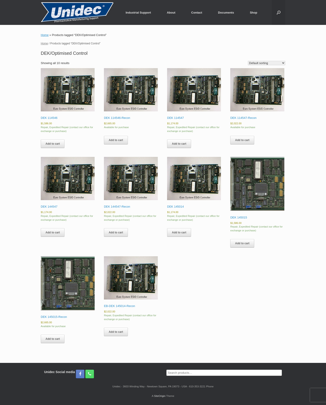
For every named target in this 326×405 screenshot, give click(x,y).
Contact (196, 12)
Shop (253, 12)
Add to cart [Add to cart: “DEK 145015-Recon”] (53, 338)
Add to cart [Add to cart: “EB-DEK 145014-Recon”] (116, 331)
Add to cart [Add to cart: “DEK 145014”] (179, 232)
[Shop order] (266, 63)
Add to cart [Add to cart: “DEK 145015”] (242, 243)
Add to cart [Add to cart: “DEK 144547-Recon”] (116, 232)
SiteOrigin (159, 396)
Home (45, 35)
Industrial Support (138, 12)
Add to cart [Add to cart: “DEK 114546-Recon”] (116, 140)
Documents (226, 12)
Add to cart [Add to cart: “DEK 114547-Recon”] (242, 140)
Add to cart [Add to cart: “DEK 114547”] (179, 143)
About (171, 12)
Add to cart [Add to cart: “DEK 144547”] (53, 232)
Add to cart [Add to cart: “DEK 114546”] (53, 143)
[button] (278, 12)
